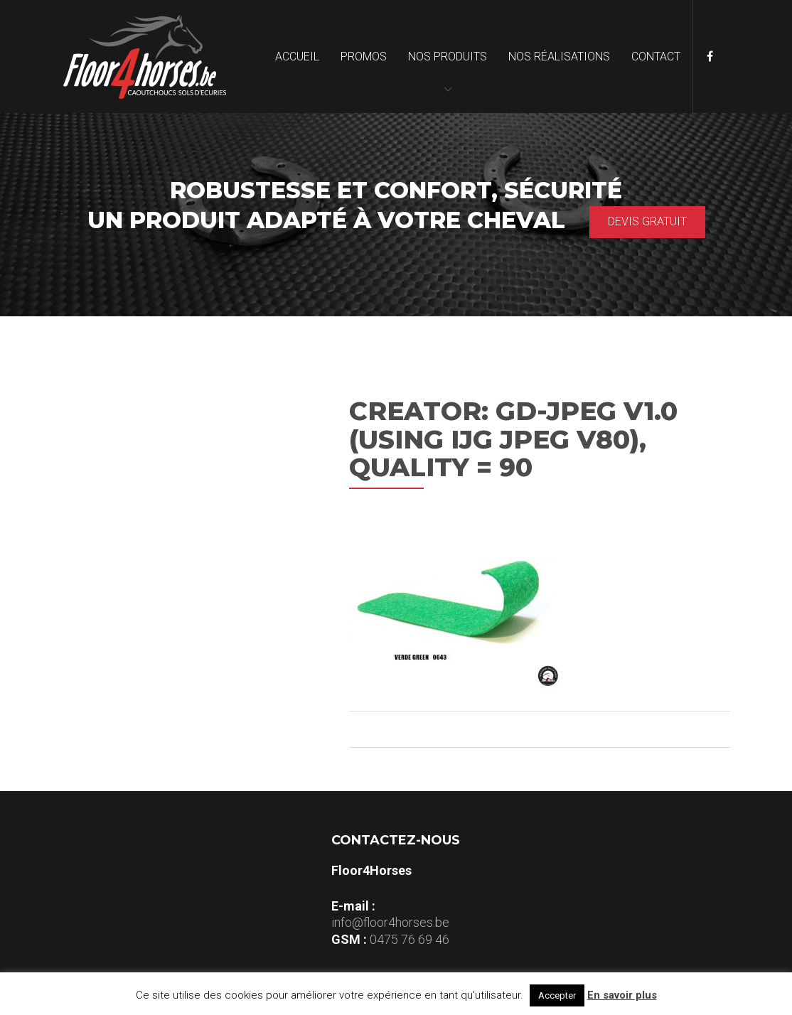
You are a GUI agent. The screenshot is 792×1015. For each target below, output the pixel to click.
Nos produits (447, 56)
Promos (364, 56)
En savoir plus (622, 995)
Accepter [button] (557, 995)
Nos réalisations (559, 56)
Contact (655, 56)
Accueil (297, 56)
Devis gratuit (647, 221)
